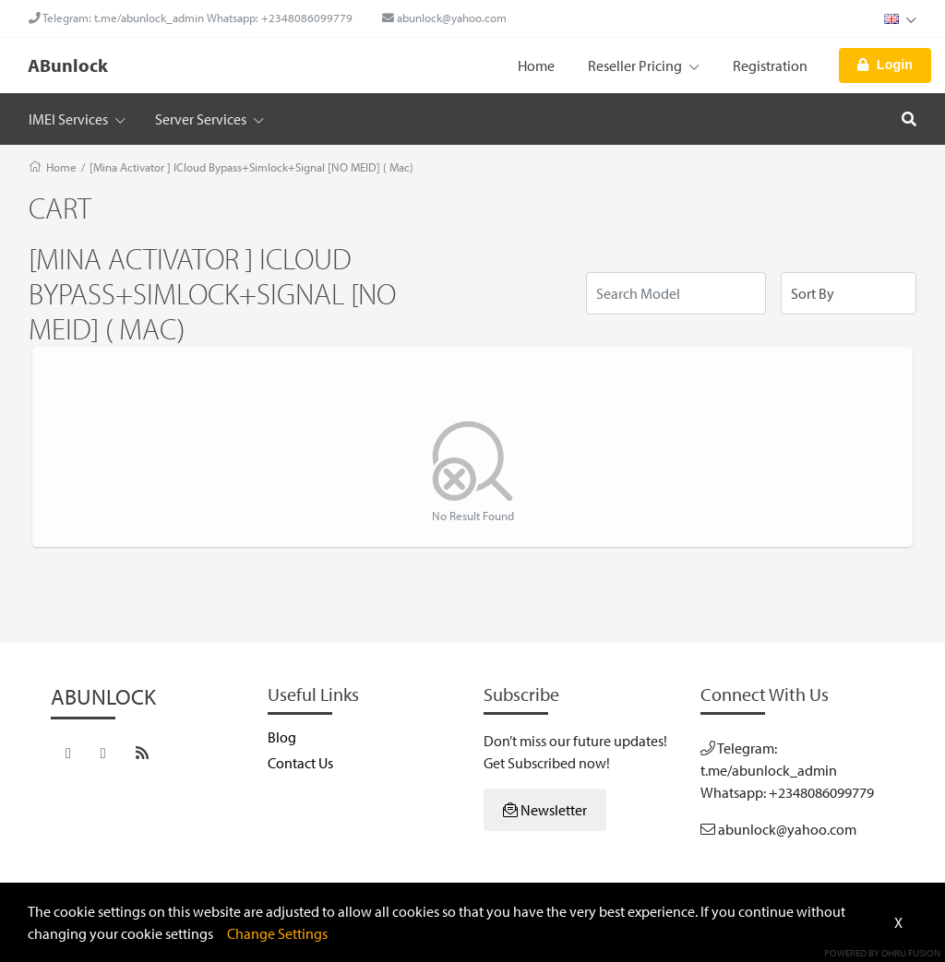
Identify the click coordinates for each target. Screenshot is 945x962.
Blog (282, 737)
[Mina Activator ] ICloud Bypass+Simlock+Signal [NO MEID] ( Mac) (251, 167)
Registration (770, 65)
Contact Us (300, 763)
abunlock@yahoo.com (444, 17)
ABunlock (68, 65)
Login (885, 64)
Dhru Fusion (910, 952)
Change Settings (277, 933)
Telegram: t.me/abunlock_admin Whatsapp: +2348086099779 (191, 17)
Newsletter (545, 810)
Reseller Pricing (644, 65)
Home (536, 65)
